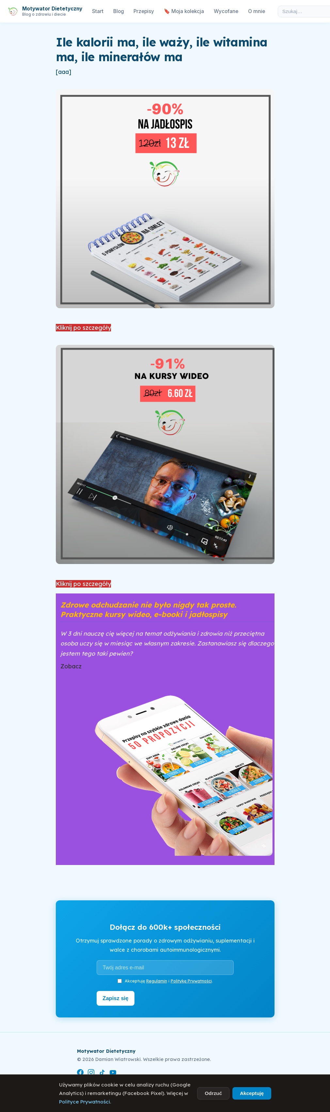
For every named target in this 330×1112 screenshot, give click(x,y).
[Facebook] (80, 1072)
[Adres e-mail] (165, 967)
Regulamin (156, 980)
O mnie (256, 11)
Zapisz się (116, 998)
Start (97, 11)
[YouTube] (113, 1072)
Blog (118, 11)
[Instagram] (91, 1072)
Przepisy (144, 11)
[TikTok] (102, 1072)
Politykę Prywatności (191, 980)
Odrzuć (213, 1093)
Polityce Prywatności (84, 1102)
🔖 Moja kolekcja (184, 11)
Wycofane (226, 11)
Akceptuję (252, 1093)
